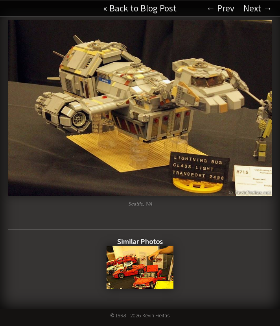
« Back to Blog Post (140, 8)
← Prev (220, 8)
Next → (257, 8)
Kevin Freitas (155, 315)
